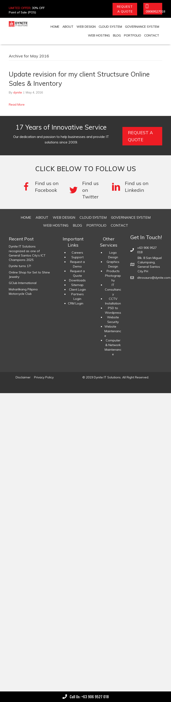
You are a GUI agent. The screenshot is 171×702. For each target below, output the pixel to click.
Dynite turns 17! (20, 266)
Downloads (77, 280)
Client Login (77, 289)
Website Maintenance (112, 331)
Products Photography (113, 275)
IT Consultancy (113, 289)
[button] (125, 9)
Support (77, 257)
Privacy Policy (44, 377)
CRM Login (75, 303)
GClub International (22, 283)
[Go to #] (86, 190)
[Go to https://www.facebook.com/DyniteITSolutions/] (41, 187)
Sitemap (77, 285)
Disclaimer (23, 377)
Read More (17, 104)
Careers (77, 253)
